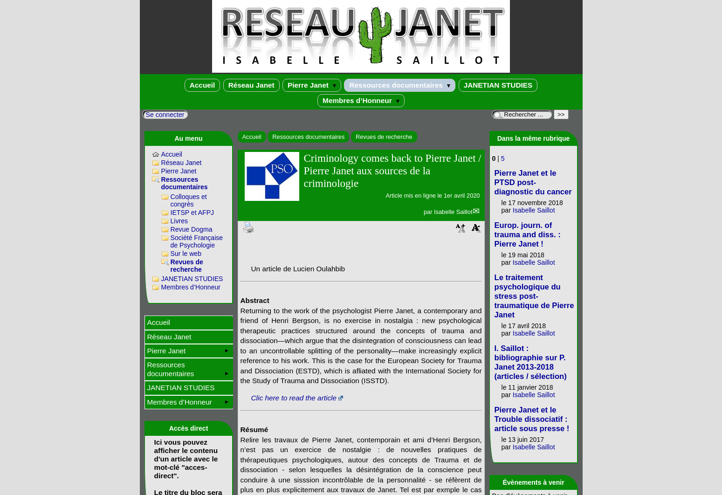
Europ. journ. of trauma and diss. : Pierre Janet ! (528, 234)
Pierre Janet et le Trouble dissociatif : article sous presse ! (532, 419)
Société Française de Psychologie (197, 241)
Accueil (202, 85)
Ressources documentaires (399, 85)
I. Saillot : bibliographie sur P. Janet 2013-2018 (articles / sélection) (531, 362)
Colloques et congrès (189, 200)
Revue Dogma (192, 229)
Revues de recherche (384, 136)
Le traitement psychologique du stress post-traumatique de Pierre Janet (534, 296)
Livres (179, 221)
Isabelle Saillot (453, 211)
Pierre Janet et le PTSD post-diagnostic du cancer (533, 182)
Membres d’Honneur (361, 100)
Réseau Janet (251, 85)
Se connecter (165, 114)
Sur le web (186, 253)
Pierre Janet (312, 85)
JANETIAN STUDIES (498, 85)
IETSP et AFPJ (192, 212)
